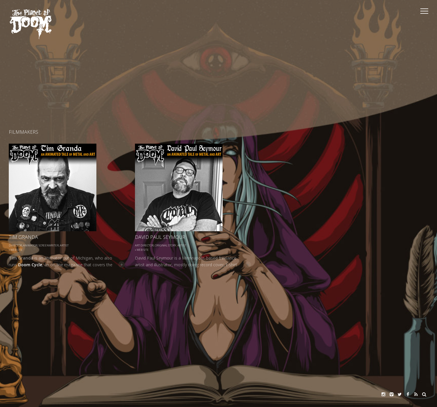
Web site (16, 250)
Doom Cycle (30, 264)
